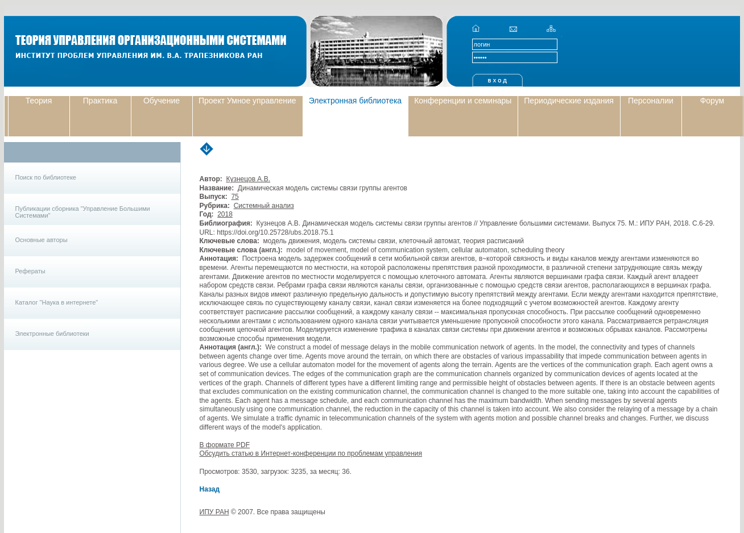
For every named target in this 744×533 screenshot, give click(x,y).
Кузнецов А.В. (248, 179)
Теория (39, 100)
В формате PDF (225, 445)
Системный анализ (264, 206)
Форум (712, 100)
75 (234, 197)
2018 (225, 214)
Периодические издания (569, 100)
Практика (100, 100)
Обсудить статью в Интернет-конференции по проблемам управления (311, 453)
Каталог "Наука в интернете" (56, 302)
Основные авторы (41, 239)
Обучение (161, 100)
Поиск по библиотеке (45, 177)
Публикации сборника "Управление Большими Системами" (82, 212)
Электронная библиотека (355, 100)
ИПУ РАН (214, 512)
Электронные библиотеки (52, 333)
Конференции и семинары (462, 100)
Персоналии (650, 100)
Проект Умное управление (247, 100)
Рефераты (30, 271)
